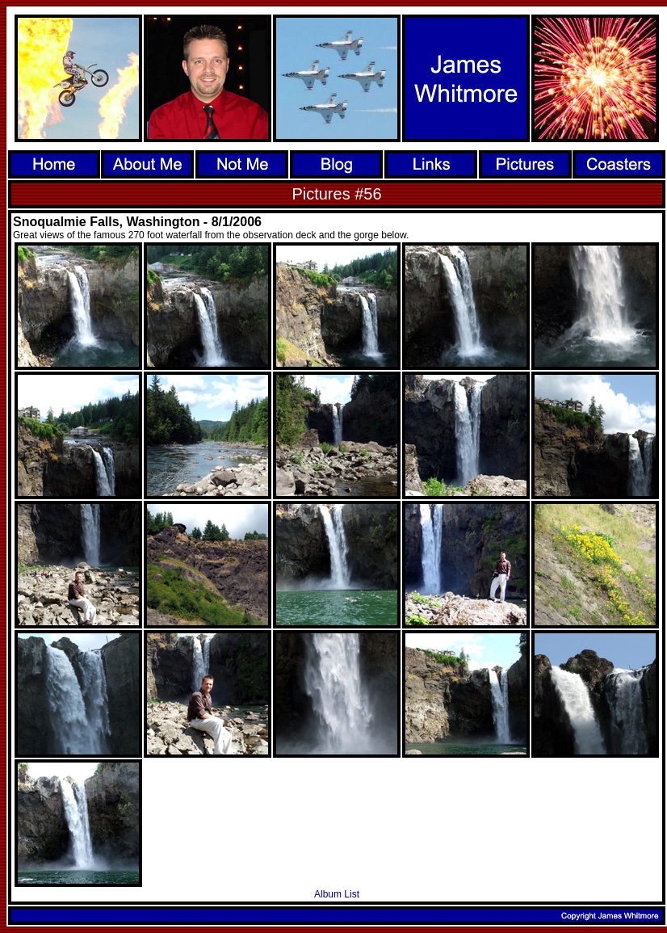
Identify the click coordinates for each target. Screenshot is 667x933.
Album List (336, 894)
